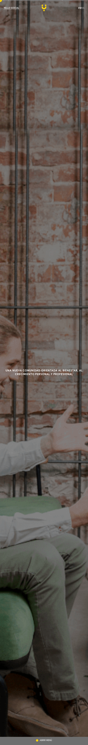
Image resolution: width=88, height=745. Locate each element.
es (83, 8)
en (79, 8)
